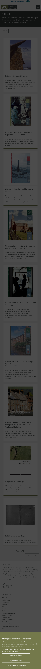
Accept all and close (16, 655)
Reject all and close (16, 660)
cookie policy (14, 651)
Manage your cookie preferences (16, 639)
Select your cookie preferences (16, 665)
